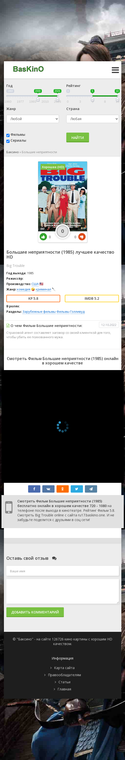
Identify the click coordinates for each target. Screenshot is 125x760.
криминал (43, 289)
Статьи (64, 682)
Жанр (11, 108)
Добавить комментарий (35, 612)
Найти (77, 137)
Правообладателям (64, 675)
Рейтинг (73, 85)
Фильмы (18, 134)
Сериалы (18, 140)
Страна (73, 108)
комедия (23, 289)
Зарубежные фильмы (39, 311)
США (35, 284)
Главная (64, 689)
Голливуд (77, 311)
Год (9, 85)
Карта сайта (64, 667)
